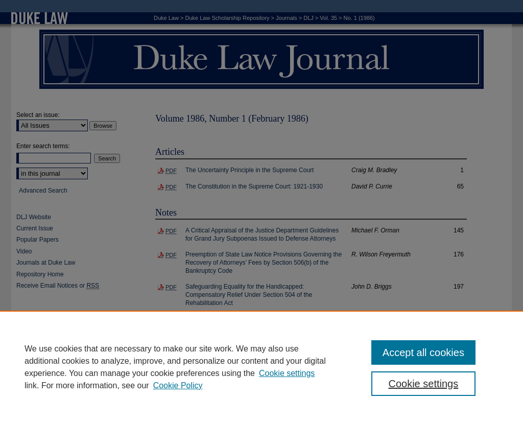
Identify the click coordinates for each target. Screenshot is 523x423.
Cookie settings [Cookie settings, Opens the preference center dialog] (423, 383)
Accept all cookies (423, 352)
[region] (261, 367)
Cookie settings (287, 373)
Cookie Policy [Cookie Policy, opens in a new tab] (178, 385)
